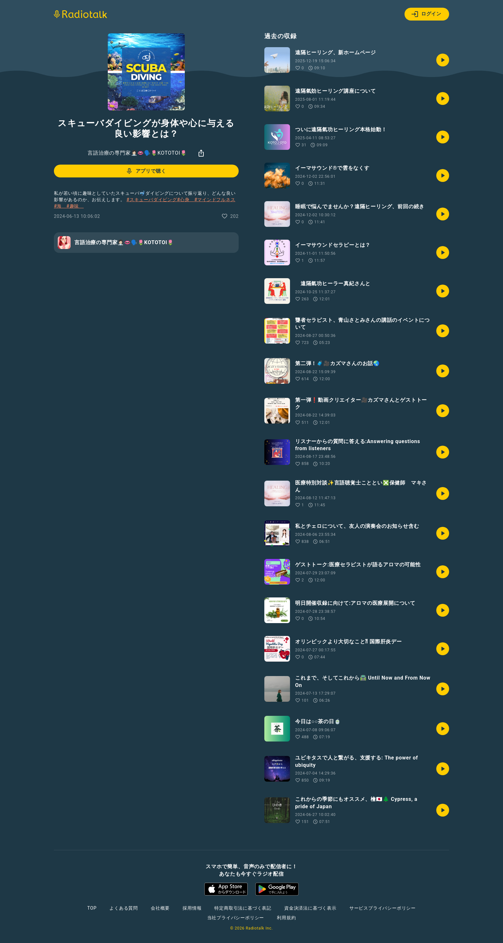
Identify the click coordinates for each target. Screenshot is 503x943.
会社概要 (160, 908)
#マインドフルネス (214, 199)
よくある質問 (123, 908)
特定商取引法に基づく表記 (242, 908)
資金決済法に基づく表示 (310, 908)
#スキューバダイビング (151, 199)
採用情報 (192, 908)
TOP (92, 908)
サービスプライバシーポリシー (382, 908)
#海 (60, 206)
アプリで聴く (145, 171)
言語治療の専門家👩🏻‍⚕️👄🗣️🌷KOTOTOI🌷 (137, 153)
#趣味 (75, 206)
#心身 (185, 199)
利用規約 (286, 917)
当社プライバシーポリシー (235, 917)
